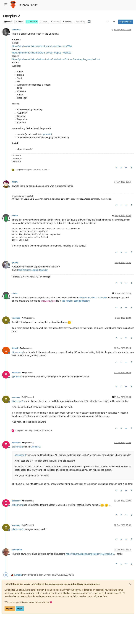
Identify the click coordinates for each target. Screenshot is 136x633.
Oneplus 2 (31, 22)
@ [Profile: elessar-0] (17, 401)
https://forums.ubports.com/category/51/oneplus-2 (90, 554)
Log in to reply (125, 22)
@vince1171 (28, 318)
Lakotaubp (17, 550)
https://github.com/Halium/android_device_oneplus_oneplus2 (41, 52)
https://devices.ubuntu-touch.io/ (32, 270)
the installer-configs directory (76, 301)
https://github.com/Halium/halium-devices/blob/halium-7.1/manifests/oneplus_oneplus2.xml (56, 59)
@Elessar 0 (28, 397)
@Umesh (27, 372)
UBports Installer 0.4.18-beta (93, 297)
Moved (19, 22)
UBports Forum (28, 5)
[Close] (130, 584)
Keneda (18, 575)
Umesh (15, 348)
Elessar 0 (16, 372)
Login (19, 609)
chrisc (15, 216)
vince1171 (16, 30)
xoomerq (16, 318)
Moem (15, 182)
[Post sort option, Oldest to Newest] (107, 22)
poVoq (15, 263)
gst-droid (47, 134)
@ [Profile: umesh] (16, 376)
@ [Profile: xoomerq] (17, 352)
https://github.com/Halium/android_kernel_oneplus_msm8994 (42, 46)
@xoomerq (25, 348)
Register (10, 609)
